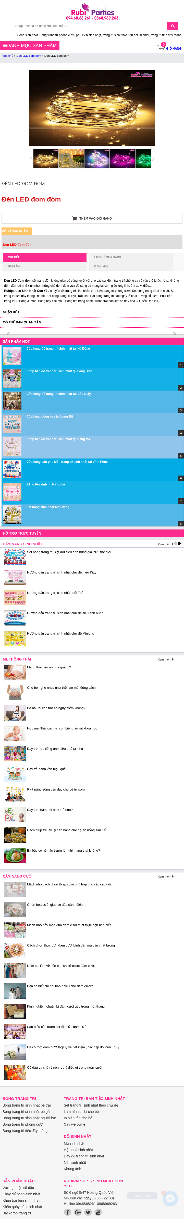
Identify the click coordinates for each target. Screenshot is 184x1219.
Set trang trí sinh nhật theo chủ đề (91, 1105)
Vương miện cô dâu (18, 1188)
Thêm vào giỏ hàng (92, 218)
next (174, 334)
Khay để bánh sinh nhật (21, 1194)
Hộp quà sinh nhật (78, 1150)
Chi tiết (27, 259)
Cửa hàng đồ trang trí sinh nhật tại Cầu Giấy (59, 394)
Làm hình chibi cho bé (81, 1112)
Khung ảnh (72, 1169)
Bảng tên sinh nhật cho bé (46, 484)
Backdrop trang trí (17, 1213)
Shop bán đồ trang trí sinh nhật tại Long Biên (59, 371)
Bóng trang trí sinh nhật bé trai (27, 1105)
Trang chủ (6, 55)
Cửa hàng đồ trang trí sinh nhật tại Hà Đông (58, 348)
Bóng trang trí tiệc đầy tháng (25, 1131)
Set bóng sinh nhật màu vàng (48, 507)
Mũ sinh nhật (74, 1143)
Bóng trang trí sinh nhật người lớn (29, 1118)
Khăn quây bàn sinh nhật (22, 1207)
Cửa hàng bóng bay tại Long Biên (51, 416)
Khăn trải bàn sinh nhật (21, 1200)
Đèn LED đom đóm (28, 55)
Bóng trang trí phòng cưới (23, 1124)
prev (8, 334)
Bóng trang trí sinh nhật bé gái (27, 1112)
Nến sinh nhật (75, 1162)
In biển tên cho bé (78, 1118)
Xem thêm (164, 544)
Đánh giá (101, 266)
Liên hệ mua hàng (107, 257)
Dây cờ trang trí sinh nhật (84, 1156)
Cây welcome (74, 1124)
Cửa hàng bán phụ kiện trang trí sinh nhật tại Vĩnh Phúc (67, 462)
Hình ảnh (14, 266)
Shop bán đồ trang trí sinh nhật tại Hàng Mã (58, 439)
